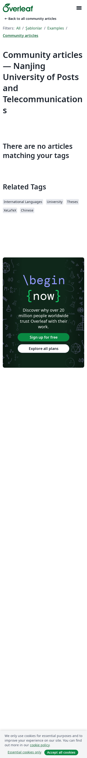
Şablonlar (34, 28)
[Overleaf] (18, 8)
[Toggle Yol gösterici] (79, 8)
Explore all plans (43, 348)
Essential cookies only (24, 752)
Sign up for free (44, 337)
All (18, 28)
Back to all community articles (30, 18)
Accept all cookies (61, 752)
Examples (55, 28)
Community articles (20, 35)
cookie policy (39, 745)
